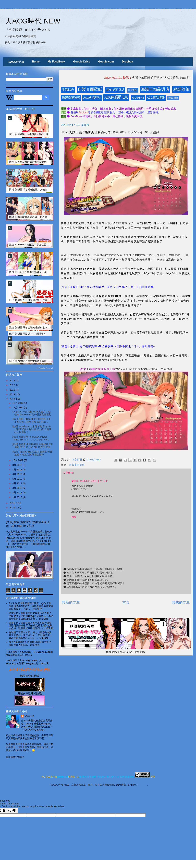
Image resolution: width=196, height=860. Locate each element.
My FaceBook (56, 61)
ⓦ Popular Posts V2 (44, 368)
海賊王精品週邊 (155, 89)
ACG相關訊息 (116, 97)
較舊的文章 (181, 602)
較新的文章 (71, 602)
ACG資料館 (138, 97)
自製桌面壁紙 (90, 89)
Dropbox (127, 61)
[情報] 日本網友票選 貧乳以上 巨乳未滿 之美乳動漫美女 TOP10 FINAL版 (46, 217)
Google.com (106, 61)
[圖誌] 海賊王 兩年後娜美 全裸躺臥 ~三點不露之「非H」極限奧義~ (43, 327)
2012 (13, 399)
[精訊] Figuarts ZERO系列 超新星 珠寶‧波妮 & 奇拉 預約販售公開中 (32, 453)
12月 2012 (18, 403)
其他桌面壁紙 (115, 90)
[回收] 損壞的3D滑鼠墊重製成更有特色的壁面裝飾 (34, 361)
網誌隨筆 (181, 89)
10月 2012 (18, 460)
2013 (13, 394)
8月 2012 (17, 465)
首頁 (125, 602)
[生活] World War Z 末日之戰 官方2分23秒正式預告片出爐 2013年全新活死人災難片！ (31, 429)
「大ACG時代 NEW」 (28, 660)
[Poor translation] (12, 810)
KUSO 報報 (173, 98)
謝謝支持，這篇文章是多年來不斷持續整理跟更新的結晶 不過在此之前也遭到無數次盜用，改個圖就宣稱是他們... (30, 625)
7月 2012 (17, 469)
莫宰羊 (75, 481)
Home (36, 61)
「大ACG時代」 (25, 652)
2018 (13, 380)
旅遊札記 (132, 89)
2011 (13, 503)
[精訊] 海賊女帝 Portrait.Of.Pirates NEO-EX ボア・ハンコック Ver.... (31, 438)
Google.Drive (81, 61)
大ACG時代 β (15, 61)
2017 (13, 385)
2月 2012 (17, 492)
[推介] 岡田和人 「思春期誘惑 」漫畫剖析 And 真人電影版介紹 (41, 299)
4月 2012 (17, 483)
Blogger (143, 784)
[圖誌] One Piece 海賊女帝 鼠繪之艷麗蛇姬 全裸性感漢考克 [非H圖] (43, 244)
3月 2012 (17, 488)
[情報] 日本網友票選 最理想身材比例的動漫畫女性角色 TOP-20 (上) (43, 161)
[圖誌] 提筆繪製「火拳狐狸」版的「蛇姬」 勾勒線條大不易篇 (40, 134)
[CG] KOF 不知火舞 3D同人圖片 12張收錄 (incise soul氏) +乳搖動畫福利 (31, 413)
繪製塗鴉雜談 (71, 97)
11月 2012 (18, 407)
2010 (13, 507)
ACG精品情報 (156, 97)
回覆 (73, 517)
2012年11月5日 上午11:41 (94, 481)
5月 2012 (17, 478)
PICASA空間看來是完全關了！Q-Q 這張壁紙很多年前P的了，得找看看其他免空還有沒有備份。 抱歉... (31, 606)
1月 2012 (17, 497)
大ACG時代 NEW (32, 21)
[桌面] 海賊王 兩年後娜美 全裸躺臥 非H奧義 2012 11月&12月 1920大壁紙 (32, 445)
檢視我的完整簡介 (15, 757)
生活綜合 (68, 90)
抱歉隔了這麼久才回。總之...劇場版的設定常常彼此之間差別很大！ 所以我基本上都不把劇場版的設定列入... (30, 635)
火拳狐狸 (29, 716)
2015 (13, 389)
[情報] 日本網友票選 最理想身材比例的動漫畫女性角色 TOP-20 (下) (43, 272)
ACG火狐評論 (92, 97)
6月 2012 (17, 474)
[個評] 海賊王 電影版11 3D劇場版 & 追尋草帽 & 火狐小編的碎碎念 (43, 333)
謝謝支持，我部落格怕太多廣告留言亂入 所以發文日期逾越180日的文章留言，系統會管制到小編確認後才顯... (31, 616)
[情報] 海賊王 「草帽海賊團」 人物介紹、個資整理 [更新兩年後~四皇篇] (46, 189)
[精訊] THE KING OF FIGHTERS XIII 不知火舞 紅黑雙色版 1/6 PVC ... (31, 420)
